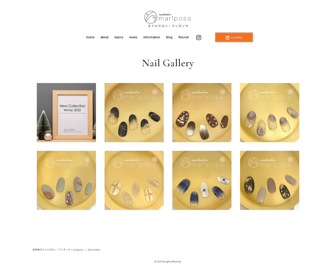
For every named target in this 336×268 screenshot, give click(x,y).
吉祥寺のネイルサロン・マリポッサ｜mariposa (57, 249)
